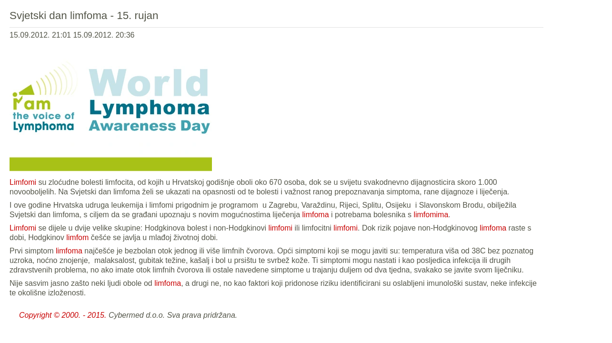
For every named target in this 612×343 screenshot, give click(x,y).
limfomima (430, 215)
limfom (77, 237)
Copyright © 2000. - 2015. (62, 315)
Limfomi (23, 182)
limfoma (315, 215)
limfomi (280, 228)
